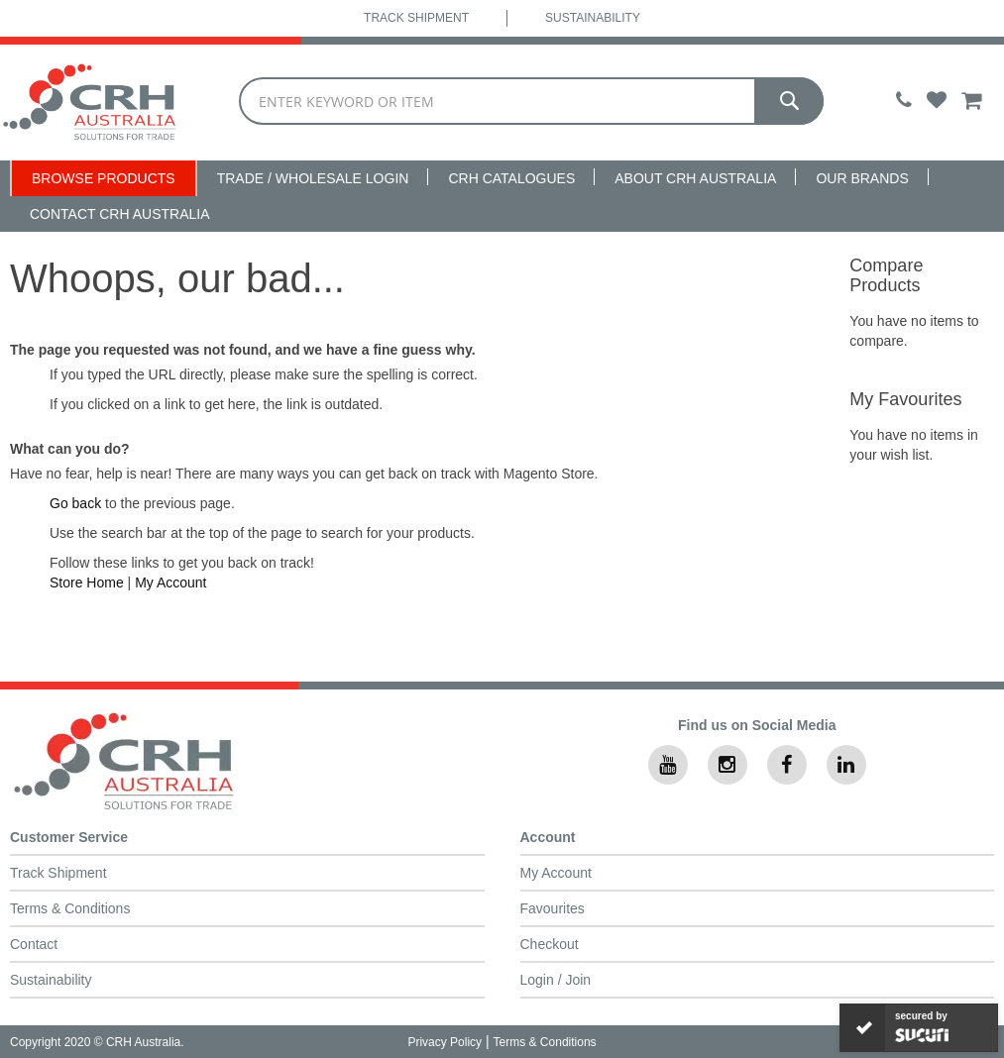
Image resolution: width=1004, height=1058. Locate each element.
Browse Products (103, 178)
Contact (33, 944)
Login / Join (556, 980)
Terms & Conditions (70, 908)
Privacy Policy (444, 1042)
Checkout (549, 944)
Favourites (552, 908)
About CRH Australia (695, 178)
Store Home (87, 582)
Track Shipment (416, 18)
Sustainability (592, 18)
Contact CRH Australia (120, 214)
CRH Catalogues (511, 178)
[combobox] (531, 101)
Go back (75, 503)
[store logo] (89, 102)
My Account (170, 582)
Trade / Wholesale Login (313, 178)
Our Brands (862, 178)
